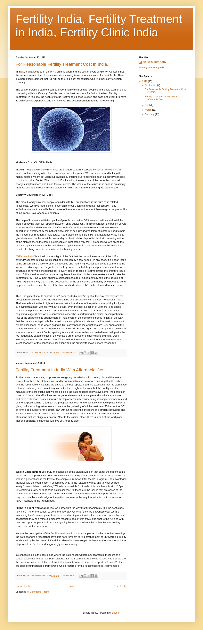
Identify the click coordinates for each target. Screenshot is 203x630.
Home (72, 586)
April (147, 105)
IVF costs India (25, 256)
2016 (145, 81)
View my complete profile (152, 67)
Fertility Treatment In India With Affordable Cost (61, 369)
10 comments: (68, 575)
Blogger (115, 612)
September (151, 85)
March (148, 109)
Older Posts (120, 586)
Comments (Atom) (39, 592)
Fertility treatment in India (65, 533)
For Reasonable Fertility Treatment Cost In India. (62, 64)
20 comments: (68, 352)
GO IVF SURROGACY (154, 62)
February (150, 114)
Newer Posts (23, 586)
